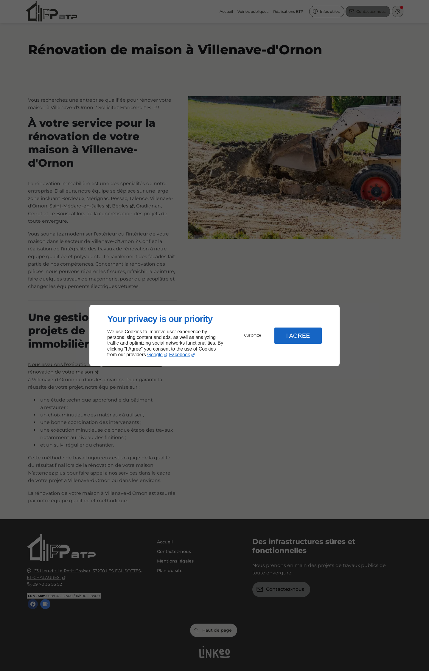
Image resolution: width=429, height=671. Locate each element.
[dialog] (214, 335)
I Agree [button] (298, 335)
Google (155, 354)
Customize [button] (252, 335)
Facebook (179, 354)
